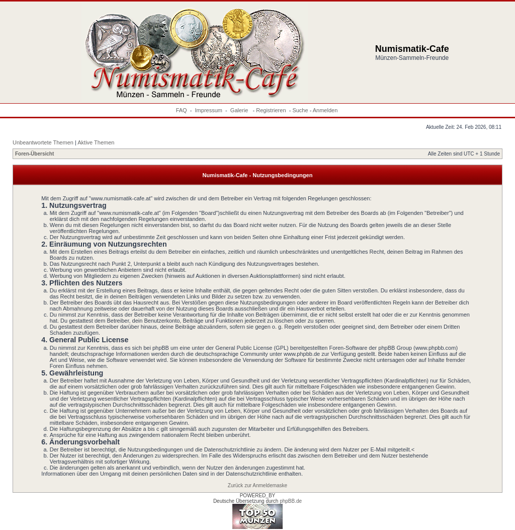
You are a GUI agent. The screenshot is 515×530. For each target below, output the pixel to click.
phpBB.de (291, 501)
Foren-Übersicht (34, 154)
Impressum (208, 110)
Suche (300, 110)
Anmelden (325, 110)
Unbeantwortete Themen (43, 142)
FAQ (181, 110)
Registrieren (271, 110)
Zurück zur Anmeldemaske (257, 485)
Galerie (240, 110)
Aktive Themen (95, 142)
